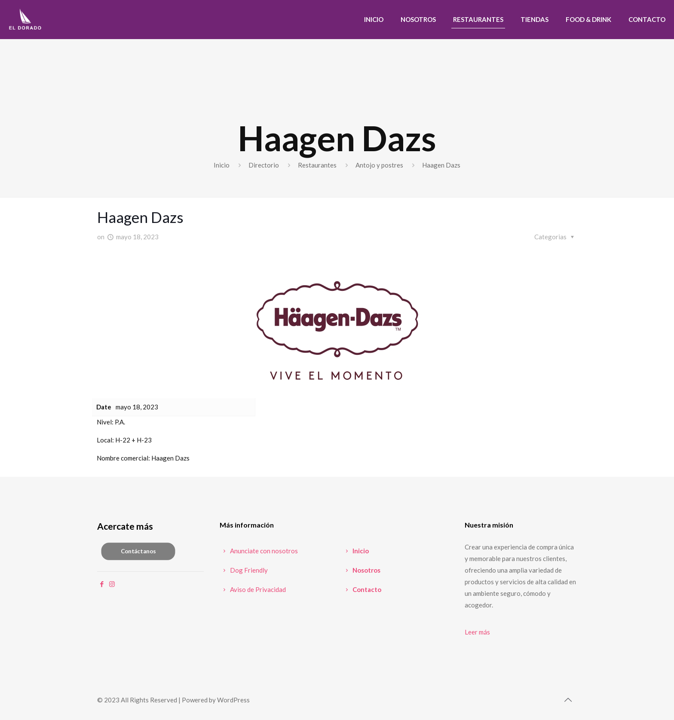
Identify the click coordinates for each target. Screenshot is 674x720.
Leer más (477, 632)
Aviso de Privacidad (253, 589)
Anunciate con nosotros (259, 551)
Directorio (263, 165)
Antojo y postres (379, 165)
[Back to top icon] (568, 699)
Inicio (222, 165)
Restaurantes (317, 165)
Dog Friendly (244, 570)
